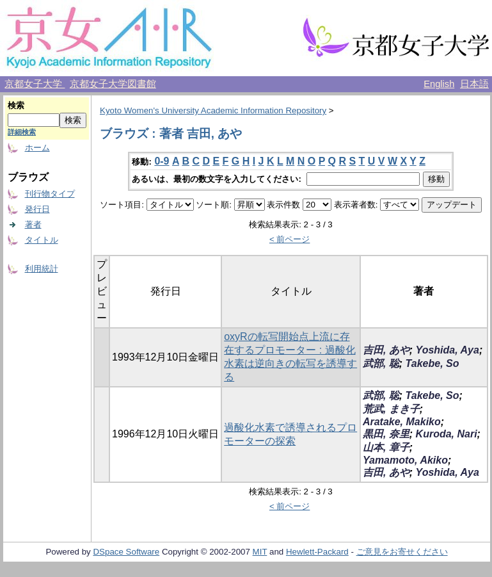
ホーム (37, 147)
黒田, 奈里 (386, 433)
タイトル (41, 240)
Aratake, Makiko (402, 421)
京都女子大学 (34, 84)
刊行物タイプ (50, 194)
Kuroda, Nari (446, 433)
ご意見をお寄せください (402, 552)
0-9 (161, 161)
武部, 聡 (381, 363)
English (439, 84)
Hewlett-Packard (317, 552)
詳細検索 (22, 132)
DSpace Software (126, 552)
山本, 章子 (386, 447)
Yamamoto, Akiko (405, 460)
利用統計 (41, 268)
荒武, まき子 (391, 408)
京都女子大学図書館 (113, 84)
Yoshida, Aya (447, 350)
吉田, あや (386, 350)
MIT (260, 552)
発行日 (37, 209)
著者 (33, 224)
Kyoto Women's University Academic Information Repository (213, 110)
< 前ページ (289, 239)
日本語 (474, 84)
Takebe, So (432, 363)
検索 (16, 105)
